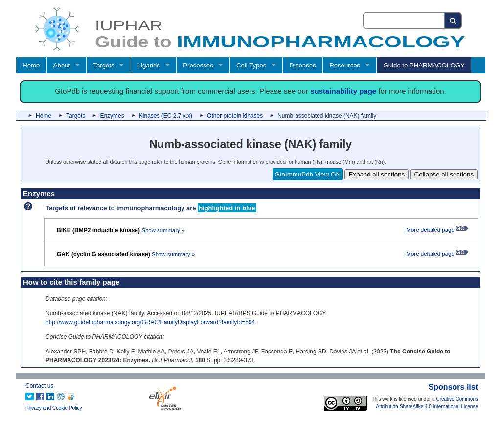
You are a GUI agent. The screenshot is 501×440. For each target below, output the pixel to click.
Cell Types (251, 65)
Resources (344, 65)
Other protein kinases (235, 115)
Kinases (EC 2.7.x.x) (165, 115)
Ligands (148, 65)
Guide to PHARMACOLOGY (423, 65)
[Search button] (453, 20)
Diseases (303, 65)
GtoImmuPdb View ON (308, 174)
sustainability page (343, 91)
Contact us (39, 385)
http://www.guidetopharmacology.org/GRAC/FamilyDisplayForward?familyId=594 (150, 322)
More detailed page (437, 230)
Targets (103, 65)
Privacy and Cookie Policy (53, 408)
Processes (198, 65)
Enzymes (112, 115)
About (61, 65)
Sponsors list (453, 387)
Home (31, 65)
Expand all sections (376, 174)
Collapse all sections (444, 174)
